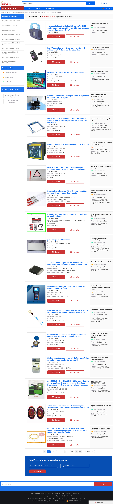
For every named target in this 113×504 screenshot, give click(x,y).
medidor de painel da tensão (10, 48)
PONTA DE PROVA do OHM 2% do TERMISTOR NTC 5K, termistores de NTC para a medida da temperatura (68, 311)
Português (106, 8)
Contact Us (57, 493)
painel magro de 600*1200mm (58, 240)
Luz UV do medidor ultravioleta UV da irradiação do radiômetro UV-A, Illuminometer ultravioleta (66, 49)
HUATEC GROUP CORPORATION (100, 47)
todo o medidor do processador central (11, 21)
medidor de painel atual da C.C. (11, 39)
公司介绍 (74, 493)
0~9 (84, 498)
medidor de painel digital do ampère (10, 52)
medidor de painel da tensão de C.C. (11, 43)
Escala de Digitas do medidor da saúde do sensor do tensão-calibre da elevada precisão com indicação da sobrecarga (67, 120)
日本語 (63, 496)
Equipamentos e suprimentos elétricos (23, 12)
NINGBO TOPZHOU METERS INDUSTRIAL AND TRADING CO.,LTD (99, 335)
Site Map (68, 493)
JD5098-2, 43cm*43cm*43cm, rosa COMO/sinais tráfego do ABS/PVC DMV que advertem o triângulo (66, 168)
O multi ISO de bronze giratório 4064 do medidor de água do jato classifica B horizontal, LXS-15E (66, 335)
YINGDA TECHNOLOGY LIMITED (100, 429)
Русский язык (50, 496)
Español (58, 496)
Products (37, 493)
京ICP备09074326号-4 (73, 501)
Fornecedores (50, 8)
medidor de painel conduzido (10, 57)
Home (31, 493)
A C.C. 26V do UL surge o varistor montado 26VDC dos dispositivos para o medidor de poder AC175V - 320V (67, 264)
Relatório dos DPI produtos (12, 101)
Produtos (37, 8)
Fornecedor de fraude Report (12, 96)
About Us (50, 493)
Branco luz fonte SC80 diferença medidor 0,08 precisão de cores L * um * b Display (68, 97)
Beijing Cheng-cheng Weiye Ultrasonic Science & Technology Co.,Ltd (100, 287)
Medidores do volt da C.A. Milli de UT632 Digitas (65, 73)
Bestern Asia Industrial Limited (100, 71)
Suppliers (43, 493)
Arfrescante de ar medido (9, 25)
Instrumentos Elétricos (41, 12)
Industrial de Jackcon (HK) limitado (101, 309)
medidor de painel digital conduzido (9, 61)
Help (63, 493)
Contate (56, 36)
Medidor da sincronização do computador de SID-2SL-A (68, 144)
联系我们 (80, 493)
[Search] (92, 451)
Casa (28, 8)
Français (43, 496)
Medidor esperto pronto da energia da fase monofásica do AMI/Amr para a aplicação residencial (68, 359)
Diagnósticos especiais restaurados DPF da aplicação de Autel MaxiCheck (67, 215)
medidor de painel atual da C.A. (11, 34)
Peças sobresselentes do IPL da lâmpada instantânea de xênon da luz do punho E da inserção (67, 192)
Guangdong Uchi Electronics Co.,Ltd (101, 262)
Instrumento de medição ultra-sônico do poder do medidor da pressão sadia (66, 287)
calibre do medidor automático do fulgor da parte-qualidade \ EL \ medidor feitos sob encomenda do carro (68, 407)
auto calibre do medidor (9, 30)
